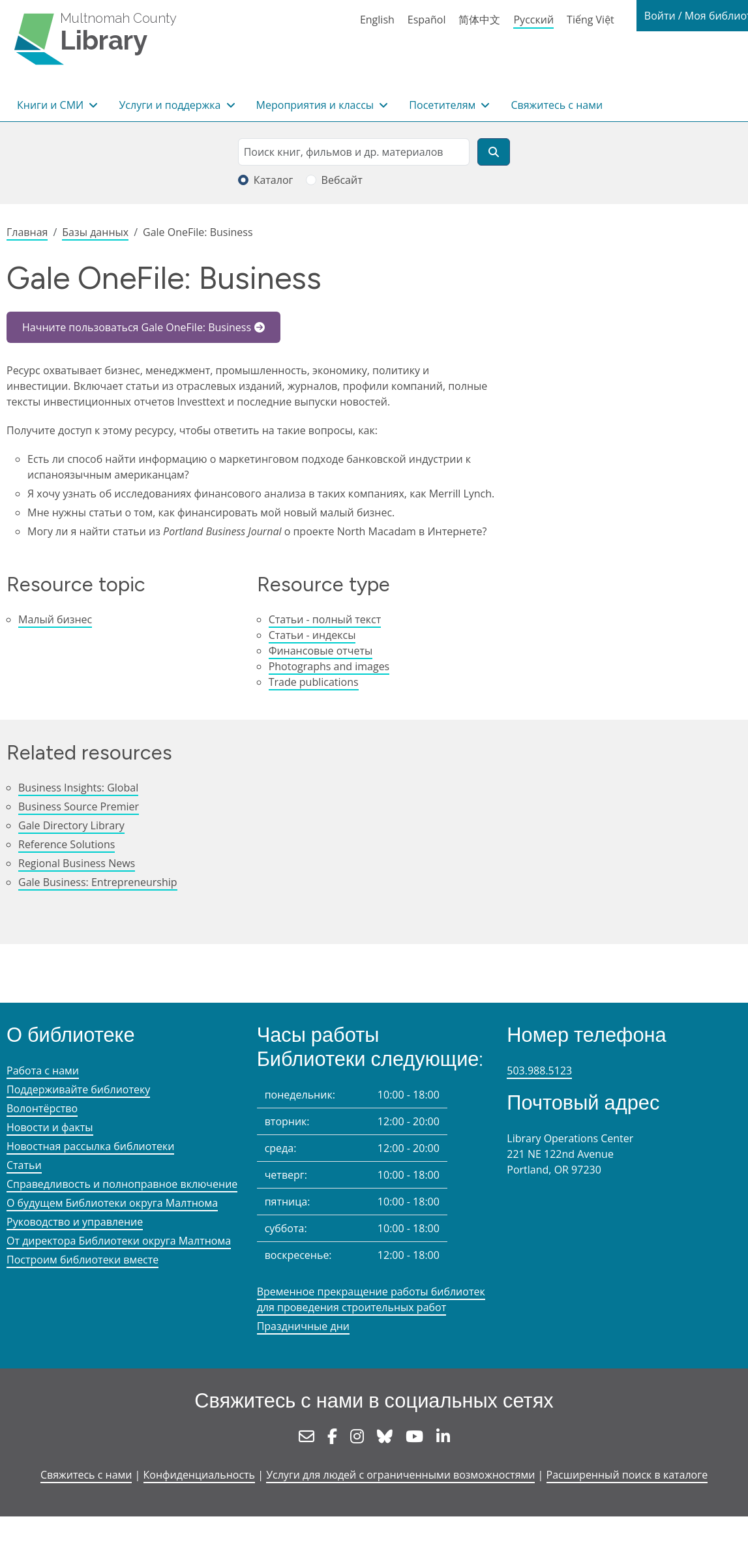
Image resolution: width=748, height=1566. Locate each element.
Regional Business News (76, 863)
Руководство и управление (75, 1222)
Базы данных (95, 232)
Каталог (273, 180)
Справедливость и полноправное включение (122, 1184)
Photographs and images (329, 666)
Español (427, 19)
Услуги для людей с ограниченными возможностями (400, 1475)
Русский (533, 19)
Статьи (24, 1165)
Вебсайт (342, 180)
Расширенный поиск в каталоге (627, 1475)
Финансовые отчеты (321, 650)
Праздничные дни (303, 1326)
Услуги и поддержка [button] (171, 105)
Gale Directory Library (71, 825)
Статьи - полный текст (325, 619)
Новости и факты (50, 1127)
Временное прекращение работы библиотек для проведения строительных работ (371, 1299)
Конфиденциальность (199, 1475)
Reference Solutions (66, 844)
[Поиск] (493, 152)
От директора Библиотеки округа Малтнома (119, 1241)
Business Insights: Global (78, 787)
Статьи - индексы (312, 635)
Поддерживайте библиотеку (78, 1089)
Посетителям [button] (443, 105)
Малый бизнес (55, 619)
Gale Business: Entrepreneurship (97, 882)
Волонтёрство (42, 1108)
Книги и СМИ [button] (51, 105)
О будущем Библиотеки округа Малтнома (112, 1203)
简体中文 (479, 19)
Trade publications (314, 682)
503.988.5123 (539, 1070)
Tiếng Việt (590, 19)
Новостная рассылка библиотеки (90, 1146)
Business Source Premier (78, 806)
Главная (27, 232)
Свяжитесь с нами (557, 105)
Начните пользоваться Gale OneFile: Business (136, 327)
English (377, 19)
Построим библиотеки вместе (82, 1259)
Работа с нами (43, 1070)
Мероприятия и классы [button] (316, 105)
